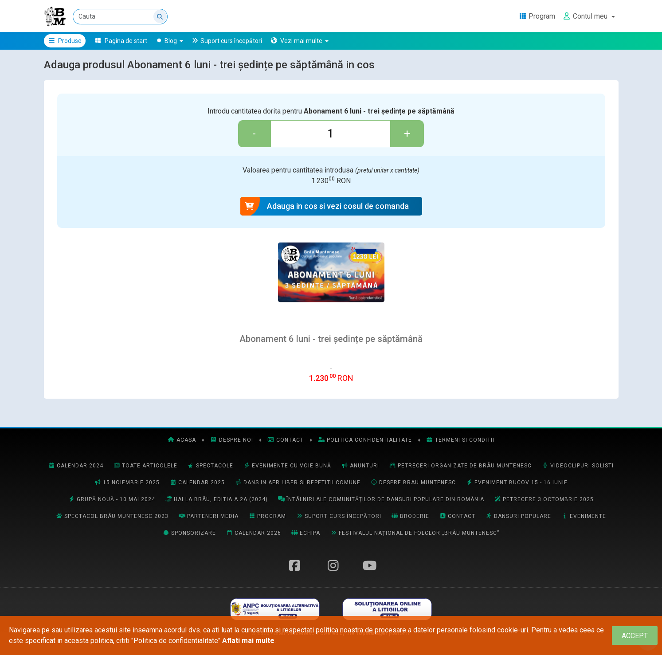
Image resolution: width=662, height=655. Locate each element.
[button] (299, 40)
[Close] (635, 635)
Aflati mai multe (248, 640)
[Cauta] (120, 16)
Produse (65, 40)
